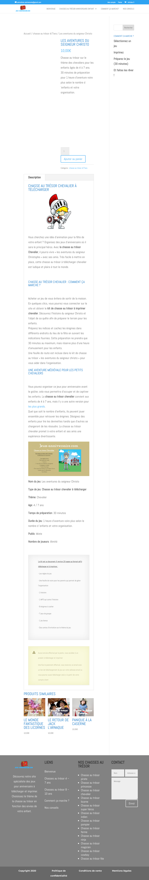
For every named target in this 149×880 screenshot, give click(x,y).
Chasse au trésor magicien (90, 845)
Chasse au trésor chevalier (90, 792)
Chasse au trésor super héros (90, 807)
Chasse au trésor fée (92, 858)
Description (34, 177)
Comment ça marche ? (57, 801)
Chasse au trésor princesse (90, 784)
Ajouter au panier (73, 159)
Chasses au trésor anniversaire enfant (76, 9)
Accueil (27, 33)
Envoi (132, 803)
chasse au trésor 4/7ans (45, 33)
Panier (120, 2)
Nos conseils (128, 9)
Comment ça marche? (110, 9)
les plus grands (36, 406)
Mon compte (111, 2)
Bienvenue (51, 9)
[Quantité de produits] (65, 151)
